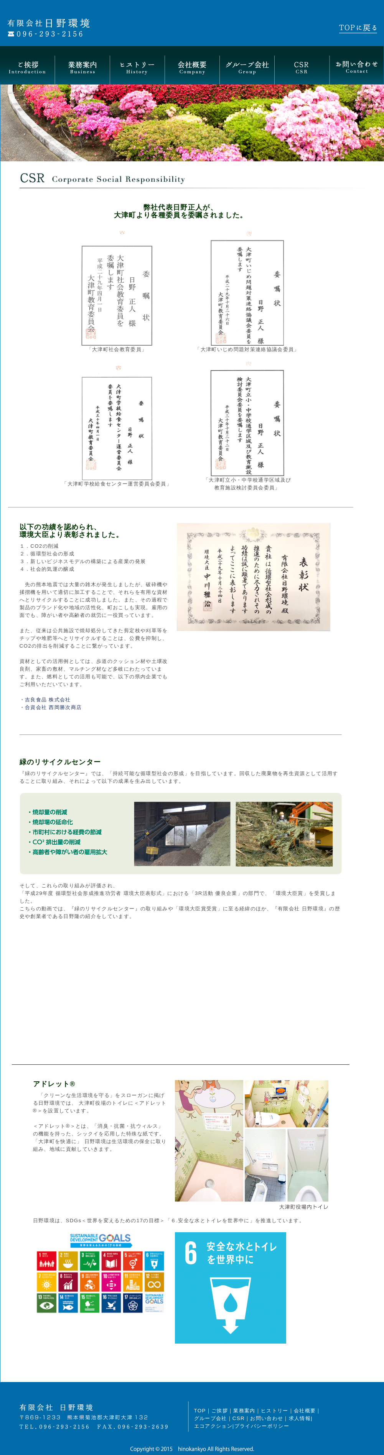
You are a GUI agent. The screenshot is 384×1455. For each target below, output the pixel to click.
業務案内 (82, 65)
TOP (200, 1411)
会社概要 (192, 65)
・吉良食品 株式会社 (45, 700)
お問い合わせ (356, 65)
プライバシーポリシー (261, 1426)
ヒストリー (137, 65)
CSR (301, 65)
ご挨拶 (27, 65)
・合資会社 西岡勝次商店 (51, 707)
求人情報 (300, 1418)
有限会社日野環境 (77, 27)
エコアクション (213, 1426)
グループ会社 (246, 65)
